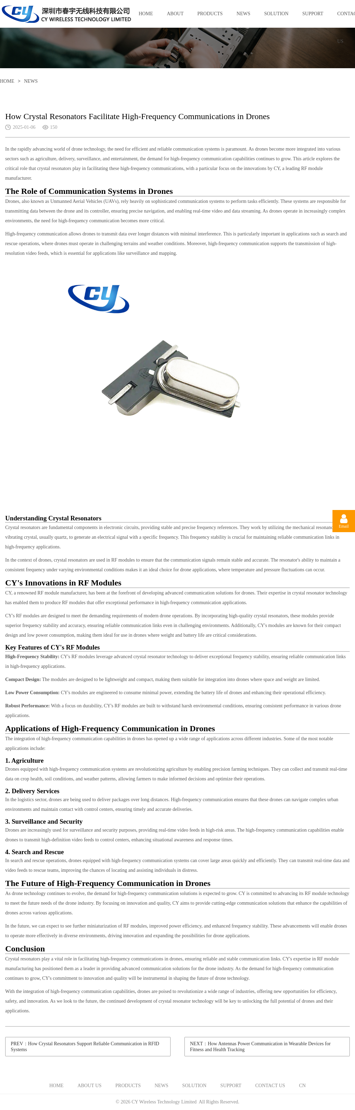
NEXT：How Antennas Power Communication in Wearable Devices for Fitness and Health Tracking (260, 1046)
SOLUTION (276, 13)
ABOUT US (175, 19)
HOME (146, 13)
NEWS (243, 13)
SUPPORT (312, 13)
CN (302, 1085)
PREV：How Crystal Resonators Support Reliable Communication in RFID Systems (85, 1046)
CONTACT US (270, 1085)
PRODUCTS (210, 13)
